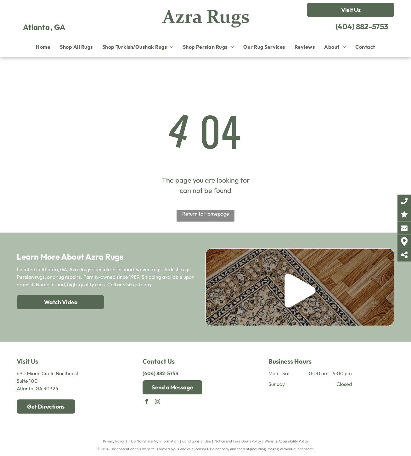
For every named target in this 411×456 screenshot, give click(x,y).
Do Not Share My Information (155, 441)
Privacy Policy (114, 441)
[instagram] (158, 402)
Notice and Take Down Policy (238, 441)
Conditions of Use (196, 441)
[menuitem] (43, 47)
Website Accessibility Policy (286, 441)
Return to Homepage (205, 214)
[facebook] (147, 402)
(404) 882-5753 (361, 26)
